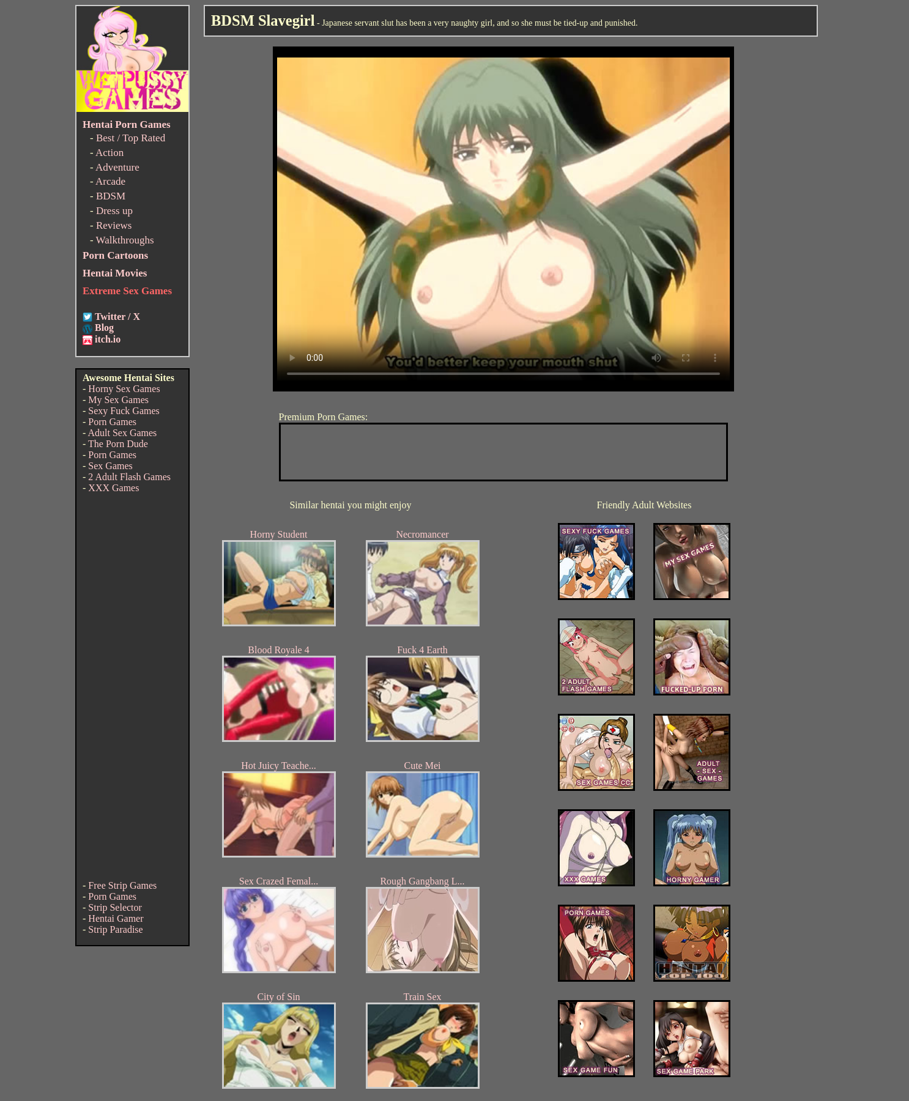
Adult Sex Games (122, 433)
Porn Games (112, 422)
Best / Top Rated (130, 138)
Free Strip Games (122, 885)
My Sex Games (118, 400)
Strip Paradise (115, 929)
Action (109, 152)
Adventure (117, 167)
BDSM (110, 196)
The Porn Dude (118, 444)
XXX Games (113, 488)
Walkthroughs (125, 240)
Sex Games (110, 466)
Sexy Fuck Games (123, 411)
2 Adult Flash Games (129, 477)
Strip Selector (115, 907)
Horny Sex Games (124, 389)
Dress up (114, 211)
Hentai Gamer (115, 918)
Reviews (114, 225)
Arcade (110, 181)
